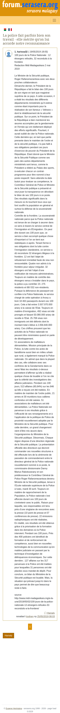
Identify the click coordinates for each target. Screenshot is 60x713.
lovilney (30, 616)
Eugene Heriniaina (14, 708)
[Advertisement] (30, 669)
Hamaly (49, 613)
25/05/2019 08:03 (46, 616)
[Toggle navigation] (54, 20)
